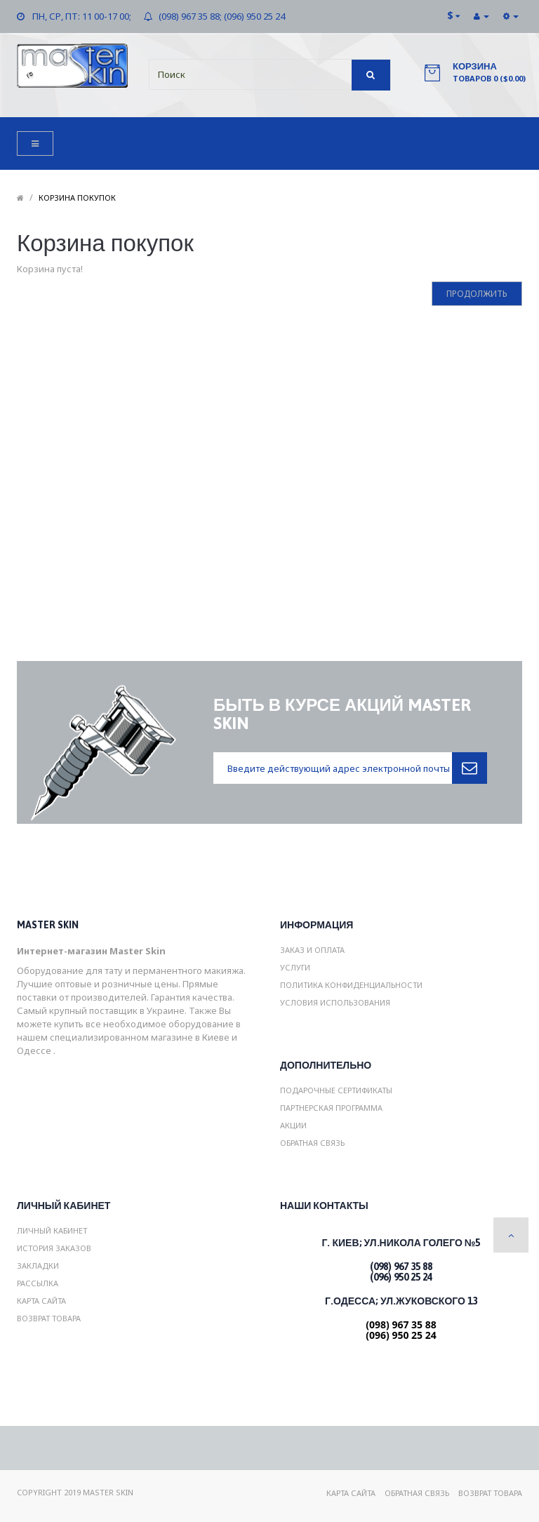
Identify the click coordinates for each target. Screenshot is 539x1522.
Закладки (38, 1265)
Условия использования (335, 1002)
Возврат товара (49, 1318)
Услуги (295, 967)
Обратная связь (312, 1142)
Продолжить (476, 294)
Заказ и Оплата (312, 949)
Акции (293, 1125)
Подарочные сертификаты (336, 1090)
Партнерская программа (331, 1107)
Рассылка (37, 1283)
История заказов (54, 1248)
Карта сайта (41, 1300)
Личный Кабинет (52, 1230)
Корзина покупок (77, 197)
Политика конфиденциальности (351, 985)
